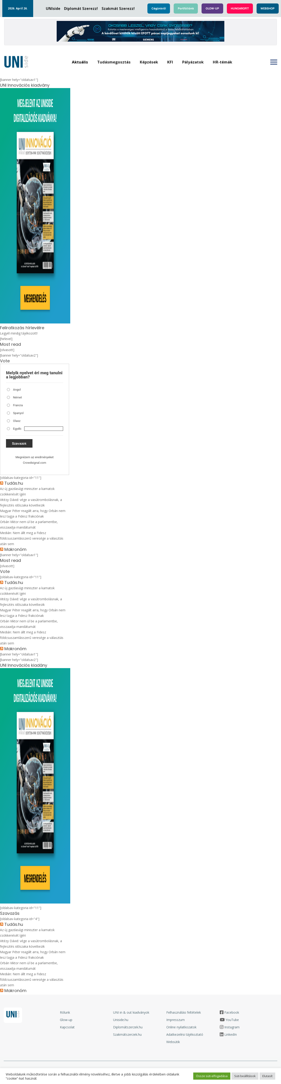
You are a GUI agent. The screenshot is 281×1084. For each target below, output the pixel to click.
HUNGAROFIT (240, 8)
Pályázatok (193, 62)
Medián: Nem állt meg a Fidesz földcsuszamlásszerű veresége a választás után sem (31, 538)
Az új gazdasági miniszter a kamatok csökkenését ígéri (27, 491)
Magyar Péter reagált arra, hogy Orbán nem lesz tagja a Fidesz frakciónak (32, 513)
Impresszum (175, 1020)
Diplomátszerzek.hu (128, 1027)
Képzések (149, 62)
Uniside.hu (120, 1020)
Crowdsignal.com (34, 462)
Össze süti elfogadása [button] (212, 1076)
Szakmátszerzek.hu (127, 1034)
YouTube (232, 1020)
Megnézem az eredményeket (34, 457)
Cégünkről (159, 8)
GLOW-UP (212, 8)
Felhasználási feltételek (183, 1012)
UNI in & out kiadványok (131, 1012)
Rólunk (65, 1012)
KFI (170, 62)
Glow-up (66, 1020)
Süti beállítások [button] (245, 1076)
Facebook (231, 1012)
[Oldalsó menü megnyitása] (274, 62)
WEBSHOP (268, 8)
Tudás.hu (13, 483)
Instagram (232, 1027)
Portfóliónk (186, 8)
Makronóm (15, 549)
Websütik (173, 1042)
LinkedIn (230, 1034)
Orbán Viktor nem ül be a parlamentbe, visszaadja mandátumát (29, 524)
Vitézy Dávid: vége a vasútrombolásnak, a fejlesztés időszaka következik (31, 502)
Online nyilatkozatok (181, 1027)
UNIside (53, 8)
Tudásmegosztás (114, 62)
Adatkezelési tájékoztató (184, 1034)
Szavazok (19, 443)
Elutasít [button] (267, 1076)
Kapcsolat (67, 1027)
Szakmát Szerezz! (118, 8)
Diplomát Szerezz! (81, 8)
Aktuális (80, 62)
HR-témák (222, 62)
